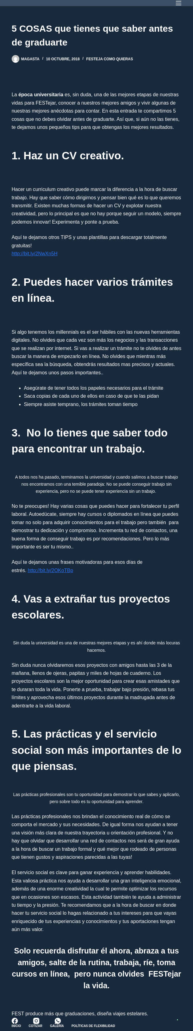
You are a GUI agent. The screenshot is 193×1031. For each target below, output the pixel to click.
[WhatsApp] (58, 1021)
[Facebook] (15, 1021)
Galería (57, 1026)
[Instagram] (36, 1021)
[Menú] (178, 3)
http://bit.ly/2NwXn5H (34, 253)
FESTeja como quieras (109, 59)
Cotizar (35, 1026)
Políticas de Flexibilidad (93, 1026)
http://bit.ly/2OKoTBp (50, 570)
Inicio (16, 1026)
